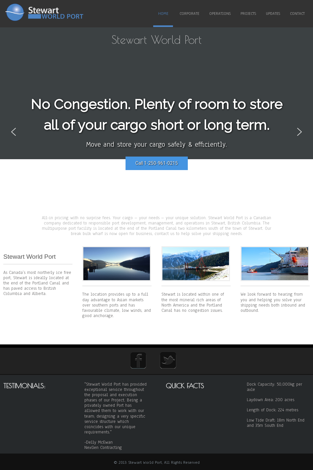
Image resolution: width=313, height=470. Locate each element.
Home (163, 13)
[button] (13, 132)
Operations (220, 13)
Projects (248, 13)
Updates (273, 13)
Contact (297, 13)
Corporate (189, 13)
